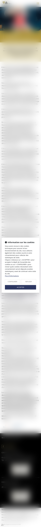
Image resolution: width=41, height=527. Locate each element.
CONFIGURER (12, 282)
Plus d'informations (12, 276)
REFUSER (28, 282)
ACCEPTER (20, 287)
